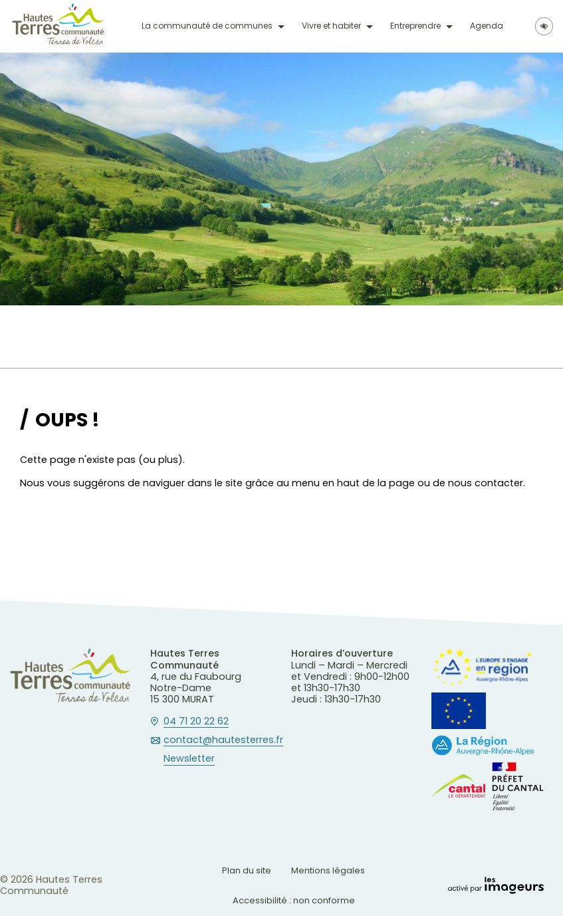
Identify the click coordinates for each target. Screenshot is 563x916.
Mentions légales (328, 870)
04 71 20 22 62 (196, 722)
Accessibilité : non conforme (294, 900)
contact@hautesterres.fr (223, 740)
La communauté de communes (207, 26)
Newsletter (189, 759)
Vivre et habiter (331, 26)
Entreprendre (415, 26)
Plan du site (246, 870)
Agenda (486, 26)
